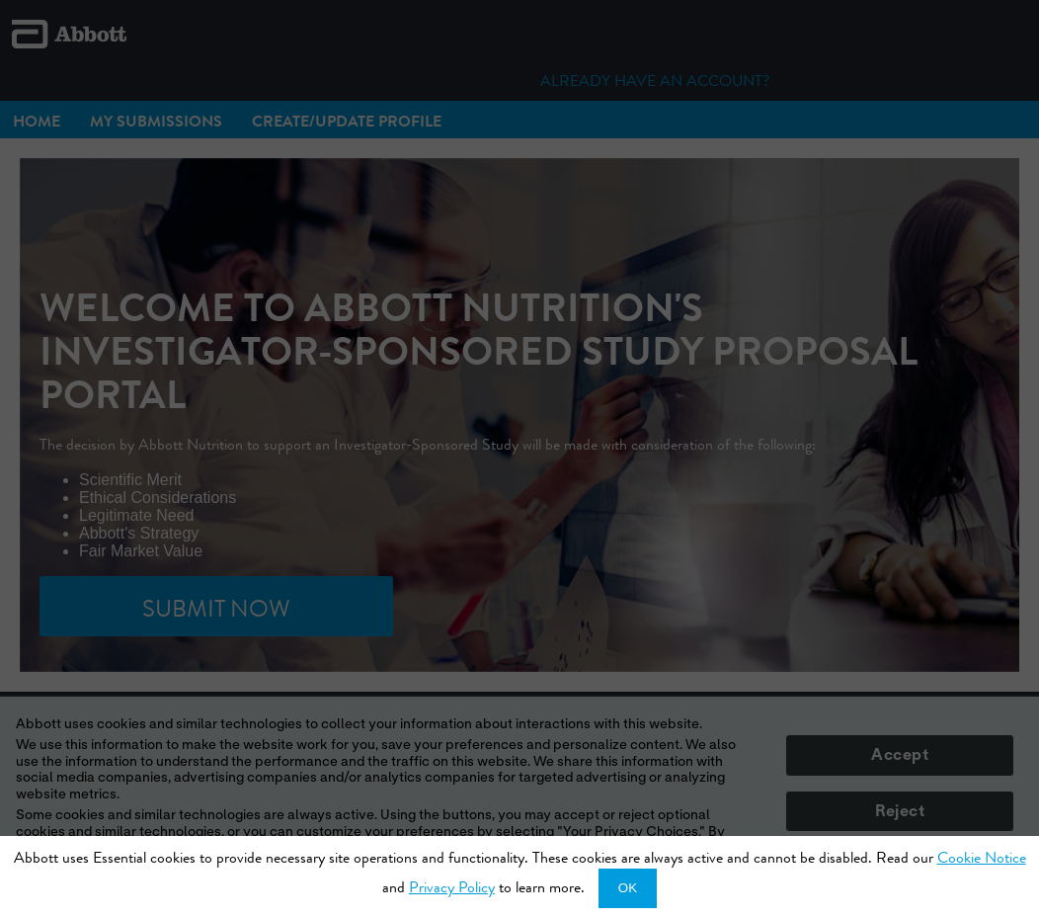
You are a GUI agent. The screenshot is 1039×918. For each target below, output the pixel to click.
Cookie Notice (981, 857)
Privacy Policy (452, 887)
